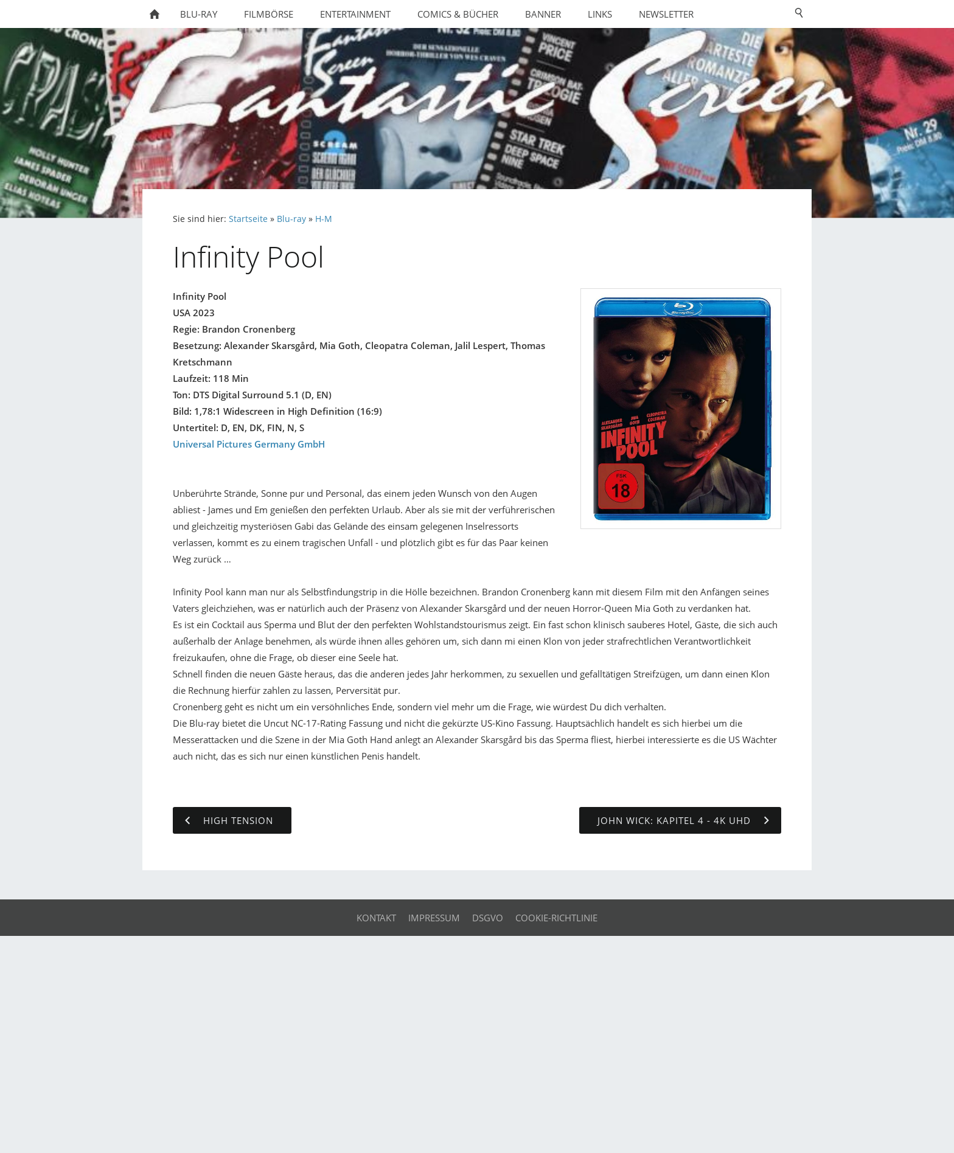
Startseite (248, 218)
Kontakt (376, 918)
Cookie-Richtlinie (556, 918)
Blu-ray (291, 218)
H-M (323, 218)
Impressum (434, 918)
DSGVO (487, 918)
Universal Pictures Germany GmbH (249, 444)
